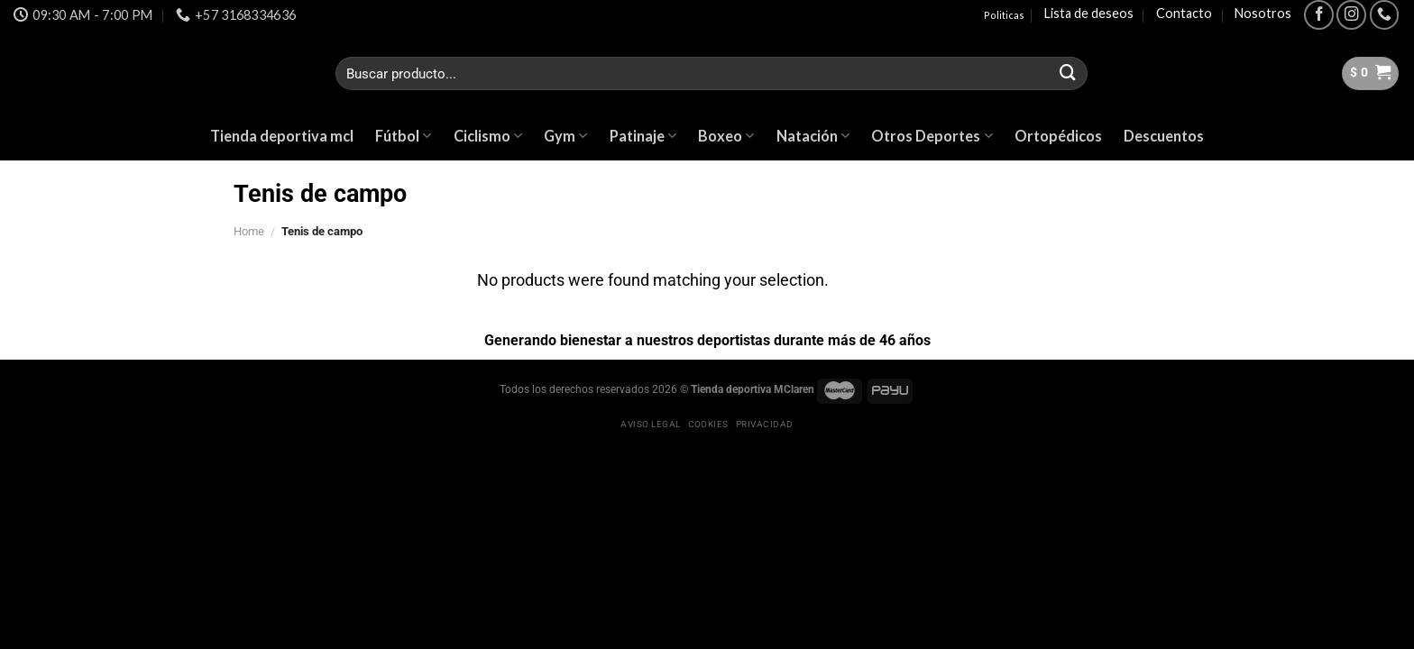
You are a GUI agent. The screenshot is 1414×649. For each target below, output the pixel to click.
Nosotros (1263, 13)
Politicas (1004, 15)
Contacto (1184, 13)
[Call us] (1385, 15)
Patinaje (643, 136)
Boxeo (726, 136)
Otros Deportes (931, 136)
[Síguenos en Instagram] (1351, 15)
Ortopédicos (1058, 135)
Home (249, 231)
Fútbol (403, 136)
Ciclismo (488, 136)
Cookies (708, 424)
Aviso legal (650, 424)
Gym (565, 136)
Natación (812, 136)
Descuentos (1164, 135)
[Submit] (1068, 74)
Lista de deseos (1089, 13)
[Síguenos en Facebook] (1319, 15)
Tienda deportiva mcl (282, 135)
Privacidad (765, 424)
